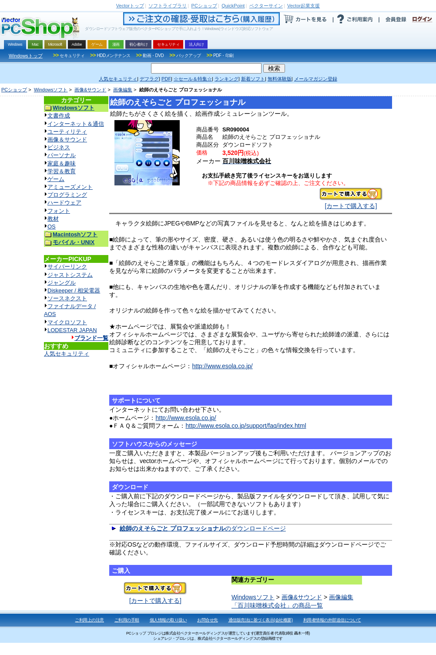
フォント (58, 211)
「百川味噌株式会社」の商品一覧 (277, 605)
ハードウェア (64, 202)
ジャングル (61, 282)
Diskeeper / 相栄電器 (73, 290)
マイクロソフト (67, 322)
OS (51, 226)
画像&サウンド (90, 89)
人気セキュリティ (66, 353)
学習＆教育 (61, 171)
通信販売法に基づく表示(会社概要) (260, 620)
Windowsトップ (26, 55)
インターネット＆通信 (75, 124)
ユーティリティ (67, 131)
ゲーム (55, 179)
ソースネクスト (67, 298)
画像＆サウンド (67, 139)
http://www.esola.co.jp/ (222, 366)
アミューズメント (70, 187)
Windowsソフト (51, 89)
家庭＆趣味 (61, 163)
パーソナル (61, 155)
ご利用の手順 (126, 620)
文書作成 (58, 115)
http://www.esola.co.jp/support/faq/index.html (245, 425)
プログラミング (67, 194)
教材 (53, 218)
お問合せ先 (207, 620)
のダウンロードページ (203, 528)
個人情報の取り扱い (168, 620)
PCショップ (14, 89)
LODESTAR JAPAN (72, 330)
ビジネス (58, 147)
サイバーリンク (67, 266)
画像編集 (122, 89)
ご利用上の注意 (89, 620)
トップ (130, 5)
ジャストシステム (70, 275)
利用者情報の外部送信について (332, 620)
